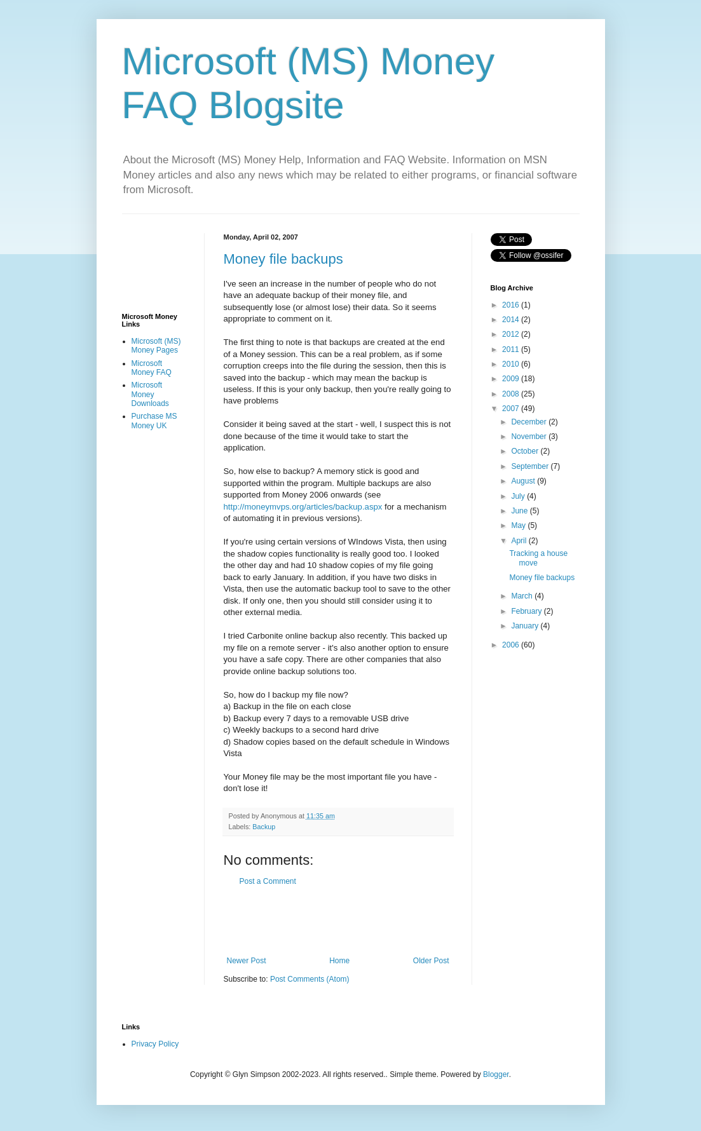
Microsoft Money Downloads (150, 394)
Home (339, 960)
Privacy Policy (155, 1044)
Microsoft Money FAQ (152, 368)
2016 (511, 305)
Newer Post (246, 960)
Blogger (496, 1074)
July (519, 496)
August (524, 481)
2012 (511, 334)
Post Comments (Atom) (310, 979)
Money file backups (283, 259)
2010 (511, 364)
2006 (511, 644)
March (522, 596)
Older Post (431, 960)
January (525, 625)
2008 (511, 393)
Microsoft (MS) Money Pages (156, 346)
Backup (263, 826)
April (519, 540)
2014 (511, 319)
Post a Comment (268, 881)
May (519, 525)
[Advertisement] (372, 921)
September (530, 466)
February (527, 611)
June (520, 510)
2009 (511, 378)
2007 (511, 408)
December (529, 421)
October (525, 451)
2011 (511, 349)
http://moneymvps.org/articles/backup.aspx (303, 506)
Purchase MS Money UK (154, 421)
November (529, 436)
